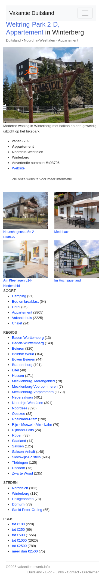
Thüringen (20, 462)
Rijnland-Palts (23, 430)
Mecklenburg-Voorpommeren (35, 386)
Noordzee (19, 408)
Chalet (17, 323)
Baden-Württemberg (28, 343)
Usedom (18, 468)
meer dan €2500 (25, 551)
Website (18, 168)
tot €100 (18, 524)
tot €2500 (19, 546)
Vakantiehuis (22, 318)
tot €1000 (19, 540)
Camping (19, 296)
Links (59, 572)
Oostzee (18, 414)
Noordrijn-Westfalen (39, 40)
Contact (73, 572)
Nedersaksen (22, 397)
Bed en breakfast (25, 301)
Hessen (18, 376)
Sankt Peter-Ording (27, 510)
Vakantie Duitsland (31, 13)
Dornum (18, 504)
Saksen (18, 446)
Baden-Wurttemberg (28, 338)
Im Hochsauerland (67, 280)
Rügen (17, 435)
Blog (48, 572)
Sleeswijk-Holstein (26, 457)
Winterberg (20, 493)
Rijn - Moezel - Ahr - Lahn (32, 424)
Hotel (16, 307)
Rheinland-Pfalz (24, 419)
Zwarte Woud (22, 473)
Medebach (62, 232)
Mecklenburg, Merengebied (33, 381)
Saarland (19, 441)
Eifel (15, 370)
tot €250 (18, 529)
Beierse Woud (23, 354)
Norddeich (20, 488)
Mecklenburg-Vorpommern (33, 392)
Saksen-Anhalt (23, 452)
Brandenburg (22, 365)
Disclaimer (90, 572)
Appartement (68, 40)
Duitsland (13, 40)
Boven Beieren (23, 359)
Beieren (18, 348)
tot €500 (18, 535)
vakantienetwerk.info (33, 567)
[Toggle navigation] (85, 13)
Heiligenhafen (23, 499)
